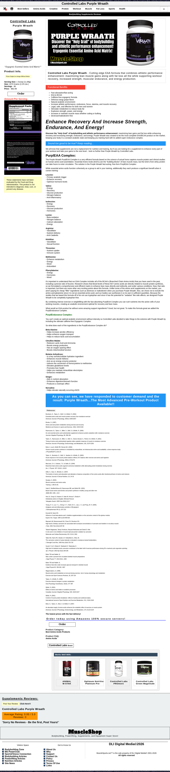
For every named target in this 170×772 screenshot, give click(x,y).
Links (49, 765)
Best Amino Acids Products (58, 632)
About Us (51, 749)
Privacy (50, 761)
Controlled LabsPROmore (119, 682)
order (20, 93)
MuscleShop (85, 732)
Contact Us (51, 756)
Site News (10, 763)
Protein (65, 9)
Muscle (88, 9)
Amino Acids (39, 9)
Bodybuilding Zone (14, 749)
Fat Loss (100, 9)
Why (48, 752)
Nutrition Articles (13, 761)
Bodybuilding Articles (16, 756)
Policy (49, 758)
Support (50, 754)
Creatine (54, 9)
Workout (77, 9)
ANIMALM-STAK (67, 682)
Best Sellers (23, 9)
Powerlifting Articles (15, 758)
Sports (112, 9)
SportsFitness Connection (18, 754)
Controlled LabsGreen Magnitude (145, 682)
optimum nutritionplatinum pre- (94, 682)
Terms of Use (53, 763)
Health (122, 9)
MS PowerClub (12, 752)
